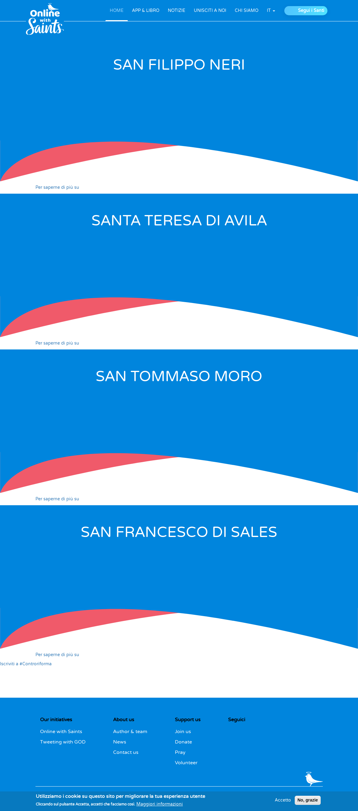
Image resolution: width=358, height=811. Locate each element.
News (119, 742)
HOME (117, 10)
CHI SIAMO (246, 10)
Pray (180, 752)
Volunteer (186, 763)
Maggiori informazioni (159, 806)
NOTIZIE (176, 10)
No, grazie (307, 801)
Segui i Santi (311, 10)
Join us (183, 732)
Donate (183, 742)
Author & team (130, 732)
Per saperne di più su (57, 187)
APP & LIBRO (145, 10)
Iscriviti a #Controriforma (26, 664)
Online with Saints (61, 732)
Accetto (283, 801)
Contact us (125, 752)
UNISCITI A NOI (210, 10)
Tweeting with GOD (63, 742)
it (271, 10)
